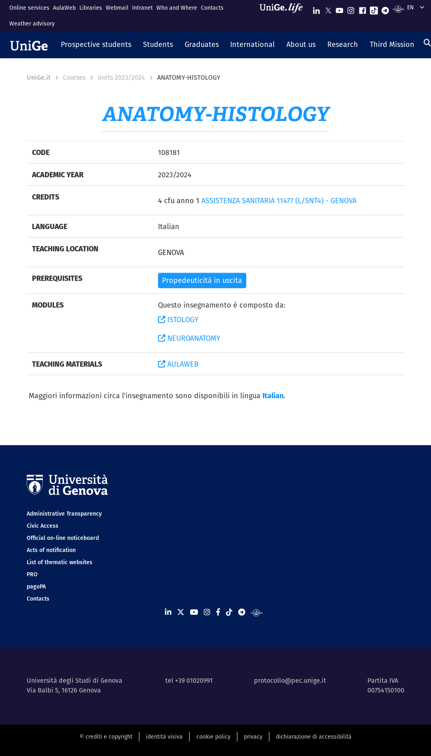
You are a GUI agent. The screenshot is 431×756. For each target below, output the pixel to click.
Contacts (212, 8)
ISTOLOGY (178, 319)
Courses (74, 77)
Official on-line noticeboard (63, 538)
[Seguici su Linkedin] (316, 8)
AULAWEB (178, 364)
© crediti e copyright (105, 737)
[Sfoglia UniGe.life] (284, 15)
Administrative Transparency (64, 514)
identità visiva (164, 737)
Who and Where (176, 8)
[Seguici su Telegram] (385, 8)
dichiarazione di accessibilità (314, 737)
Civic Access (42, 526)
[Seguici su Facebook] (362, 8)
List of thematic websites (59, 562)
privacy (253, 737)
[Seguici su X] (328, 8)
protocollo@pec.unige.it (290, 680)
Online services (29, 8)
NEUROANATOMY (189, 338)
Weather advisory (32, 23)
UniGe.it (39, 77)
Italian (273, 396)
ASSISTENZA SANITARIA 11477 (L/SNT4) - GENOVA (278, 200)
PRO (32, 574)
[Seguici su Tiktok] (373, 8)
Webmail (117, 8)
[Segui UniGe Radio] (398, 8)
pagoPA (36, 586)
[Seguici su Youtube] (339, 8)
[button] (96, 45)
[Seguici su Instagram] (350, 8)
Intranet (142, 8)
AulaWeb (64, 8)
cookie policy (213, 737)
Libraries (90, 8)
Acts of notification (51, 550)
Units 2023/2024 (121, 77)
